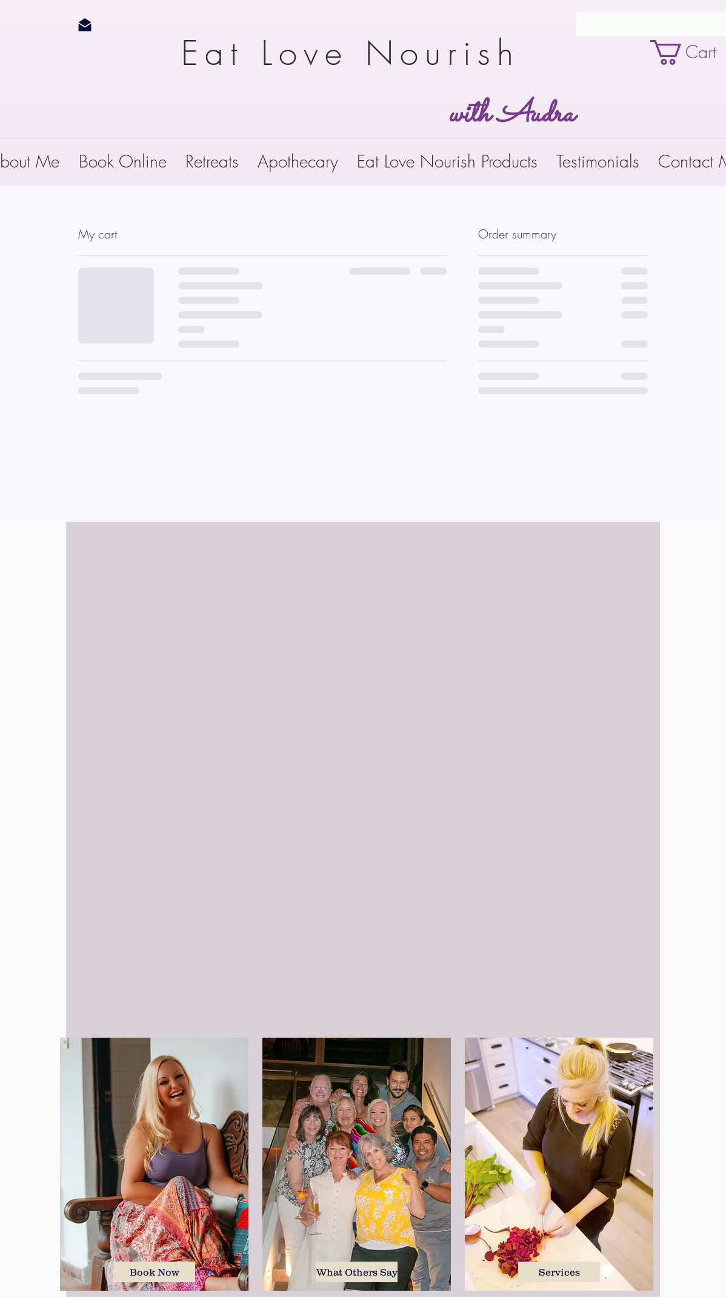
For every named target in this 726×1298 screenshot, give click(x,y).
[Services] (559, 1272)
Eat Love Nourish (359, 53)
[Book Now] (154, 1272)
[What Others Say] (357, 1272)
